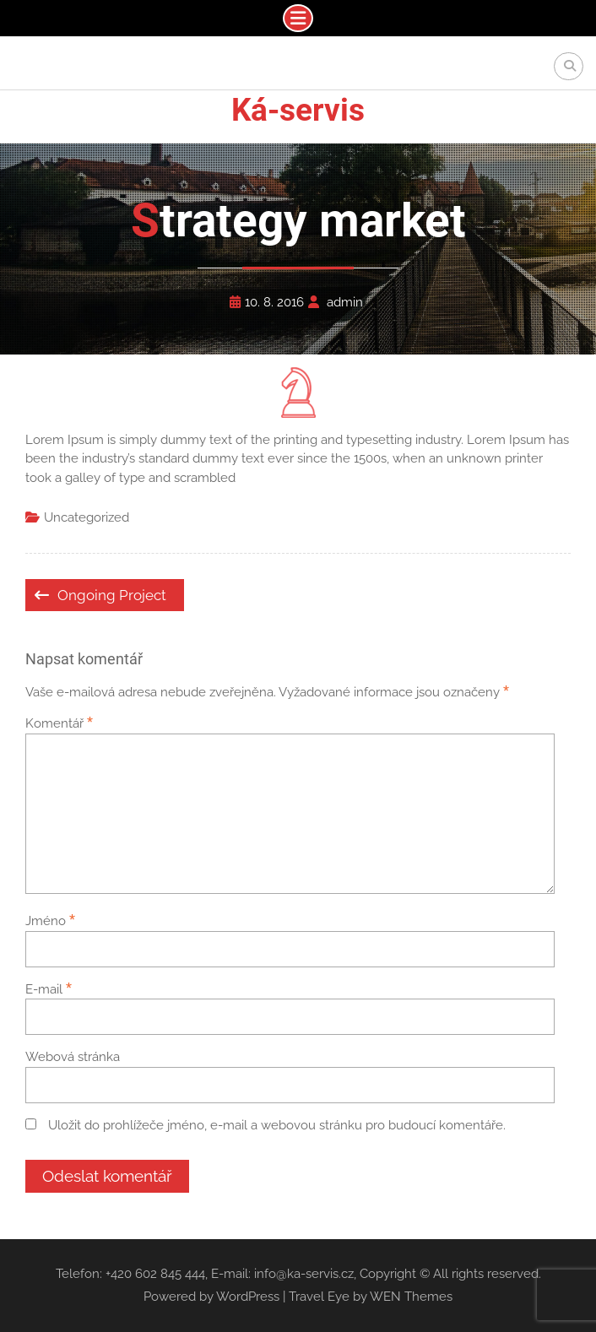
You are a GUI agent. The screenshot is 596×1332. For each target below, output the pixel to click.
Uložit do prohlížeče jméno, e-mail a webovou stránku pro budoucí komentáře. (277, 1125)
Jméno (50, 921)
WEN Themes (411, 1296)
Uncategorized (86, 517)
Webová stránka (72, 1056)
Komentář (59, 723)
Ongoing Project (111, 595)
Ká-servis (298, 110)
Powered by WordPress (211, 1296)
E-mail (48, 989)
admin (345, 302)
